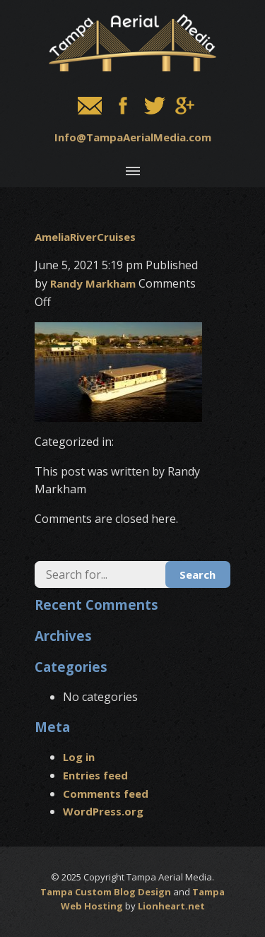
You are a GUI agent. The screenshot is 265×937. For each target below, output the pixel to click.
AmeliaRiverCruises (85, 237)
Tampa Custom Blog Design (105, 891)
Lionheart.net (171, 906)
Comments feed (105, 793)
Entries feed (95, 775)
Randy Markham (93, 283)
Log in (79, 757)
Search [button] (197, 574)
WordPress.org (103, 811)
